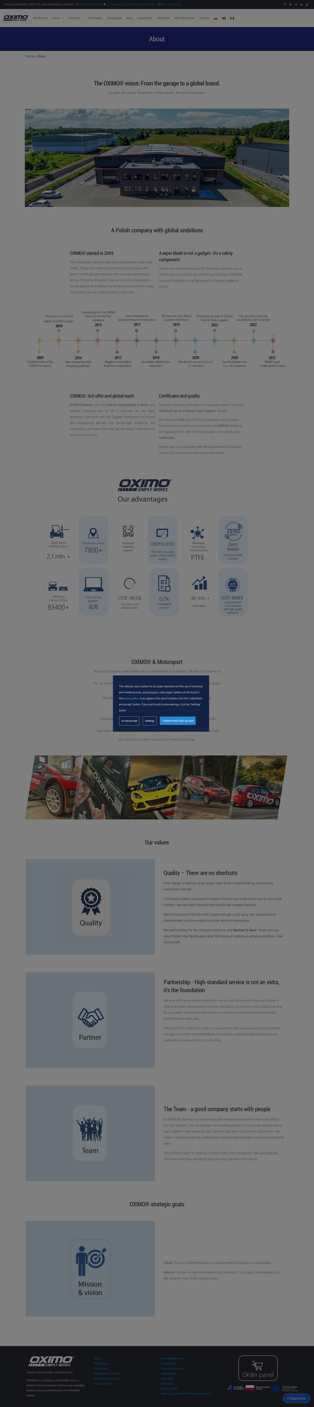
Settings (149, 720)
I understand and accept (178, 721)
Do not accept (129, 720)
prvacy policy (131, 698)
